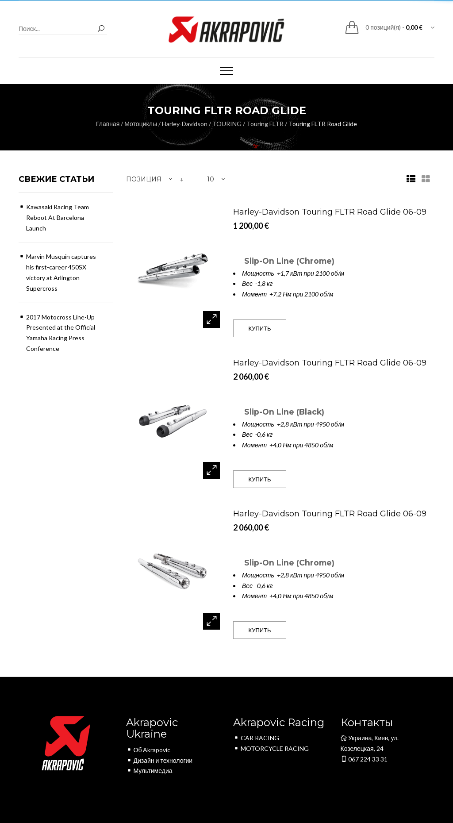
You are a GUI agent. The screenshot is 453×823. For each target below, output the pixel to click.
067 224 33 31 (364, 759)
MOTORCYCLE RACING (271, 748)
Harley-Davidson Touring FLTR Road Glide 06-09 (329, 212)
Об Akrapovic (148, 750)
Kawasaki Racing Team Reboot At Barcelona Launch (57, 217)
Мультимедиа (149, 770)
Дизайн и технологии (159, 760)
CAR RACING (256, 738)
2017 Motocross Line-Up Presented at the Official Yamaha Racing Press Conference (60, 332)
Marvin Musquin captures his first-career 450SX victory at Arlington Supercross (61, 272)
